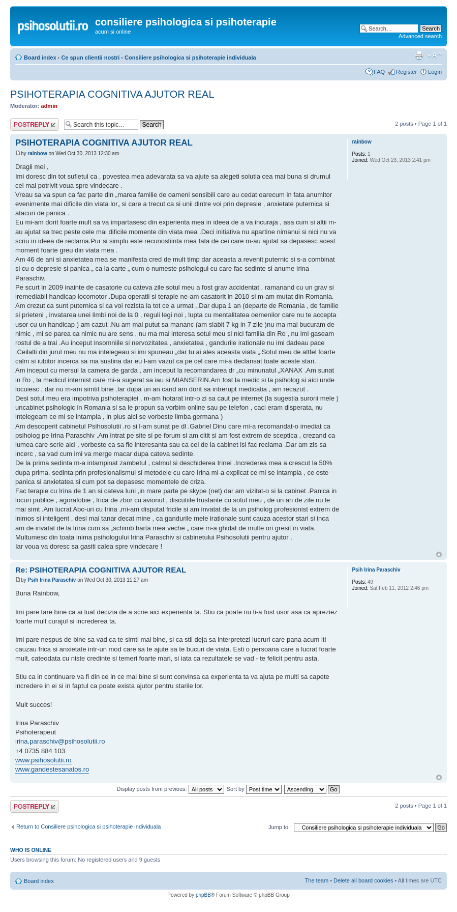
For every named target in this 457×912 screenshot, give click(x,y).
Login (435, 72)
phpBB (203, 895)
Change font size (434, 55)
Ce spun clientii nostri (90, 57)
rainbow (37, 153)
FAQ (379, 72)
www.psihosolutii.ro (43, 760)
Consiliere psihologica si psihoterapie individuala (190, 57)
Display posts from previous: (170, 789)
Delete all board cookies (363, 880)
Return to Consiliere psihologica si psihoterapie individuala (88, 826)
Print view (418, 55)
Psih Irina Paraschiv (51, 580)
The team (316, 880)
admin (49, 106)
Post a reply (34, 124)
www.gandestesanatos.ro (52, 769)
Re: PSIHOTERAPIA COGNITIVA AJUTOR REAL (100, 569)
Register (406, 72)
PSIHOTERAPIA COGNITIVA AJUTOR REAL (112, 94)
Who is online (30, 850)
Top (439, 554)
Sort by (254, 789)
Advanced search (420, 36)
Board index (40, 57)
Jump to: (279, 827)
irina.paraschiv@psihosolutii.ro (60, 741)
